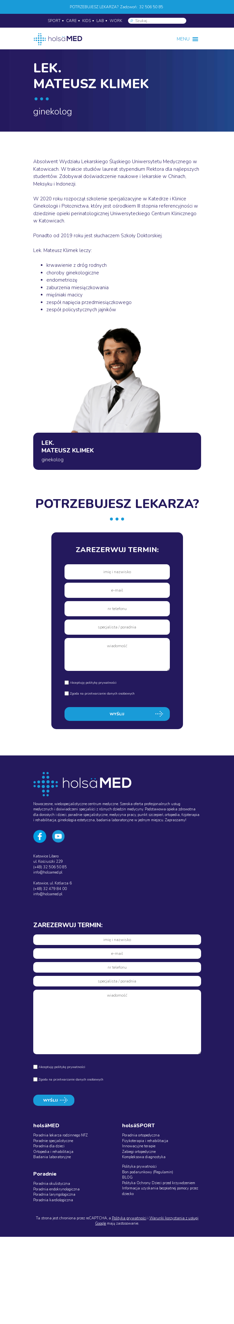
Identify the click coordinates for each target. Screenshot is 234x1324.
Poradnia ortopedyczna (141, 1135)
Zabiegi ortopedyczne (139, 1151)
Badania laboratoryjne (52, 1157)
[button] (183, 39)
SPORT (54, 20)
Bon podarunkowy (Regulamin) (147, 1172)
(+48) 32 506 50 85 (50, 867)
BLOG (127, 1177)
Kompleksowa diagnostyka (144, 1157)
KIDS (86, 20)
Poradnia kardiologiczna (53, 1200)
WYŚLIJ (117, 714)
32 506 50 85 (151, 7)
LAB (100, 20)
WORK (116, 20)
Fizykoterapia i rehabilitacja (145, 1140)
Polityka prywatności (139, 1166)
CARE (71, 20)
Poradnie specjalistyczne (53, 1140)
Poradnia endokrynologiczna (56, 1189)
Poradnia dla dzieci (49, 1146)
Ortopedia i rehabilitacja (53, 1151)
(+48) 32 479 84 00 (50, 888)
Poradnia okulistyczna (51, 1183)
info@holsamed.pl (47, 872)
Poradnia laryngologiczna (54, 1194)
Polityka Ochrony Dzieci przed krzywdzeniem (158, 1183)
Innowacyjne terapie (138, 1146)
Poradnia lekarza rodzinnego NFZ (60, 1135)
